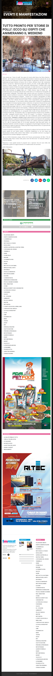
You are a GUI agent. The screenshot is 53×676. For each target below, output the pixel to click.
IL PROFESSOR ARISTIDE (9, 345)
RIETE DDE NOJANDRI (8, 273)
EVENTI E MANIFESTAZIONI (10, 237)
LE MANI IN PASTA (8, 278)
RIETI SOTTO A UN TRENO (9, 265)
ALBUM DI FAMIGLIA (8, 335)
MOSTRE (5, 302)
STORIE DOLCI (7, 255)
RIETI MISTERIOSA (8, 339)
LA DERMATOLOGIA (8, 259)
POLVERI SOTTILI (7, 349)
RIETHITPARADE (7, 333)
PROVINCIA (6, 241)
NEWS (5, 318)
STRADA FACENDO (8, 353)
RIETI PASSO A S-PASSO (9, 243)
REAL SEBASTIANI (8, 284)
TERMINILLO (6, 251)
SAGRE (5, 263)
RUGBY (5, 337)
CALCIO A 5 (6, 343)
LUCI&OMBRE (6, 347)
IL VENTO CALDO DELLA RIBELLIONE (12, 306)
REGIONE (5, 257)
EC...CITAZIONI (7, 296)
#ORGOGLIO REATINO (8, 327)
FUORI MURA (6, 292)
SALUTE (5, 261)
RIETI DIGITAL (6, 304)
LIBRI (4, 314)
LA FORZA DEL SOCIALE (9, 290)
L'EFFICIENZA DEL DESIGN (10, 249)
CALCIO (5, 294)
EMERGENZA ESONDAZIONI (10, 280)
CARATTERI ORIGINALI (9, 351)
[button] (6, 162)
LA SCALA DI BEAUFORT (9, 310)
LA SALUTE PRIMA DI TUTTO (10, 437)
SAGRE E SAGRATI (8, 447)
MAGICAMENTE (7, 449)
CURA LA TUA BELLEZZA (9, 439)
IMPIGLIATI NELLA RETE (9, 267)
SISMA (5, 253)
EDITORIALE (6, 269)
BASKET (5, 341)
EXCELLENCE (6, 245)
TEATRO (5, 320)
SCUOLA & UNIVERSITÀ (9, 271)
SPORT (5, 322)
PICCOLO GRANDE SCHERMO (10, 282)
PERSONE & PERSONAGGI (9, 331)
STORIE (5, 286)
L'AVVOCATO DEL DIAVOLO (10, 308)
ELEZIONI (5, 275)
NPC (4, 324)
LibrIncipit (6, 298)
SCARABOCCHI (7, 316)
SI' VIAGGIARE (7, 441)
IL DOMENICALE (7, 239)
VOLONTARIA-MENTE (8, 235)
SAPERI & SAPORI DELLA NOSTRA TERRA (13, 247)
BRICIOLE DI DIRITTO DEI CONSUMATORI (13, 288)
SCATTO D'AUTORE (8, 329)
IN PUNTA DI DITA (7, 443)
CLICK (5, 312)
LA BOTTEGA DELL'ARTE (9, 445)
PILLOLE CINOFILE (8, 300)
